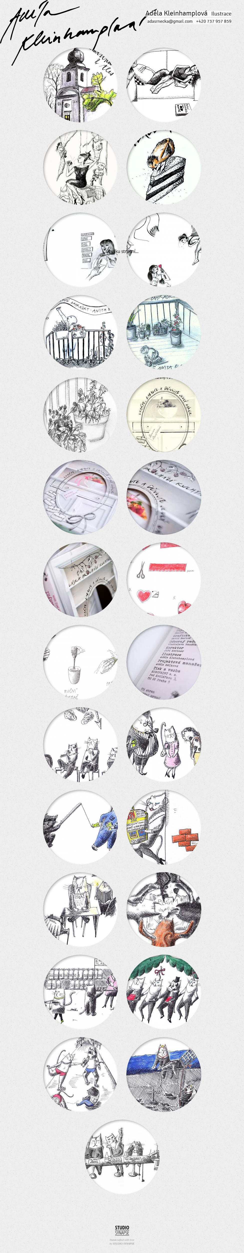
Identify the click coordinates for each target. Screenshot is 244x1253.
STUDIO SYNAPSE (123, 1243)
